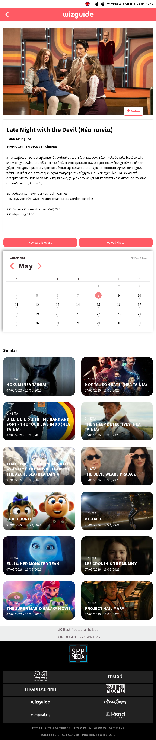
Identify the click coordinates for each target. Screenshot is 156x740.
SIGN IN (127, 3)
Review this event (40, 242)
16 (119, 304)
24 (139, 314)
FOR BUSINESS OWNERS (78, 637)
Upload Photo (115, 242)
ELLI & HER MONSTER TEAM (33, 563)
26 (37, 323)
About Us (100, 728)
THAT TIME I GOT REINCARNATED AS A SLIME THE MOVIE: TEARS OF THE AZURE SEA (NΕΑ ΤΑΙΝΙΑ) (38, 469)
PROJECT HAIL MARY (104, 608)
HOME (149, 3)
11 (16, 304)
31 (139, 323)
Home (36, 728)
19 (37, 314)
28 (78, 323)
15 (98, 304)
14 (78, 304)
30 (119, 323)
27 (57, 323)
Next (40, 266)
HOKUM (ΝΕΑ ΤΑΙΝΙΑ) (26, 384)
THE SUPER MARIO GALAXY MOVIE (38, 608)
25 (16, 323)
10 (139, 295)
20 (57, 314)
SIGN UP (139, 3)
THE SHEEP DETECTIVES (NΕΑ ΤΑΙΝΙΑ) (112, 426)
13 (57, 304)
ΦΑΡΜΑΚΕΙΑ (114, 3)
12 (37, 304)
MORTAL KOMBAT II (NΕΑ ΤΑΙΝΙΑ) (116, 384)
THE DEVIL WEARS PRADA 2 (110, 474)
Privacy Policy (82, 728)
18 (16, 314)
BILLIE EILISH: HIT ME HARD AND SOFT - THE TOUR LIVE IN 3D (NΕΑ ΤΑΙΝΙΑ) (38, 424)
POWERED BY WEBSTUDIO (99, 735)
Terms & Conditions (56, 728)
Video (135, 111)
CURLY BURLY (19, 518)
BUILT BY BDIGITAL (53, 735)
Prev (12, 266)
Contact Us (116, 728)
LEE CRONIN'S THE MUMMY (111, 563)
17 (139, 304)
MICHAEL (93, 518)
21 (78, 314)
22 (98, 314)
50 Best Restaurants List (78, 629)
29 (98, 323)
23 (119, 314)
